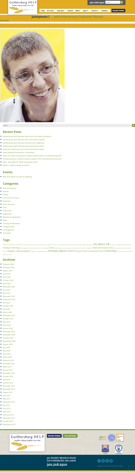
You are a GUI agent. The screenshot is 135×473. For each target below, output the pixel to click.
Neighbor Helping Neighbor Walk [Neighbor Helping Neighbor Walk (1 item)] (39, 252)
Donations (8, 200)
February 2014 (10, 416)
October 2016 (10, 377)
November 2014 (11, 403)
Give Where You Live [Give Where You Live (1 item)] (35, 248)
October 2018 (10, 339)
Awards (6, 191)
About (86, 11)
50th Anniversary (12, 188)
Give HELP (61, 11)
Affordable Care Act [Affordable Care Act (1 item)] (21, 245)
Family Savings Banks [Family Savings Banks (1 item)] (25, 248)
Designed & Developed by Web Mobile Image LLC (110, 467)
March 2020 (9, 313)
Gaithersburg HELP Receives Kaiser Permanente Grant (31, 145)
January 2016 (9, 384)
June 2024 (8, 285)
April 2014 (8, 413)
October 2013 (10, 422)
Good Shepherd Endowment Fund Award (24, 152)
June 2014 (8, 409)
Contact (95, 11)
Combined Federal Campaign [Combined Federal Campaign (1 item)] (74, 245)
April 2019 (8, 326)
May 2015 (8, 400)
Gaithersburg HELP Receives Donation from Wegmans (31, 142)
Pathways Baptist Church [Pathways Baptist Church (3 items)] (61, 251)
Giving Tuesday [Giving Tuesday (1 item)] (44, 248)
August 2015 (9, 393)
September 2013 (11, 426)
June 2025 (8, 275)
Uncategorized (10, 229)
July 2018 (7, 349)
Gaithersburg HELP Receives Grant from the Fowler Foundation (35, 136)
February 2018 (10, 361)
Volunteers (8, 232)
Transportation (11, 226)
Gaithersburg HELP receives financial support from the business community (42, 158)
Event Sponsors (11, 204)
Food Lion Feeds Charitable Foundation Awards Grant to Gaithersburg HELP (42, 155)
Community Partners (14, 197)
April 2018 (8, 355)
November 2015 (11, 390)
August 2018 (9, 345)
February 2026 (10, 265)
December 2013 (11, 419)
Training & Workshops (14, 223)
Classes (6, 194)
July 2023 (7, 291)
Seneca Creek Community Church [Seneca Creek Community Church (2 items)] (89, 252)
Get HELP (51, 11)
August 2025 (9, 272)
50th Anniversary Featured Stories (76, 16)
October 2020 (10, 307)
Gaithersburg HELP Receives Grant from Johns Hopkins (31, 139)
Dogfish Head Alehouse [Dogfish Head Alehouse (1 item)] (87, 245)
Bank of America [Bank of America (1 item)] (30, 245)
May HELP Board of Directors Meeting (22, 176)
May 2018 (8, 352)
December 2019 (11, 317)
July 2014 (7, 406)
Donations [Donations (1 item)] (112, 245)
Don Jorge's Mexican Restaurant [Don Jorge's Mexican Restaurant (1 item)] (123, 245)
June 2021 (8, 304)
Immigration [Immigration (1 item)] (89, 248)
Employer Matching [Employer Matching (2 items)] (11, 248)
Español (105, 11)
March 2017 (9, 368)
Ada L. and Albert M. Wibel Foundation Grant (26, 161)
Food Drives (9, 210)
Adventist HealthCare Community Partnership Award (30, 149)
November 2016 (11, 374)
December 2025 (11, 269)
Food (5, 207)
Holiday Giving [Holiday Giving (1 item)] (58, 248)
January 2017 (9, 371)
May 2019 (8, 323)
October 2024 (10, 281)
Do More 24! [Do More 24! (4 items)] (102, 244)
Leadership (8, 213)
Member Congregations (15, 216)
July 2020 (7, 310)
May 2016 (8, 381)
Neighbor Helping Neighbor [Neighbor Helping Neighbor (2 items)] (19, 252)
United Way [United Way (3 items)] (110, 251)
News (78, 11)
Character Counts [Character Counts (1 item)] (51, 245)
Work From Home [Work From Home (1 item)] (7, 256)
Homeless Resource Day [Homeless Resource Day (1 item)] (68, 248)
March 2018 (9, 358)
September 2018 (11, 342)
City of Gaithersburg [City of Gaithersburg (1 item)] (61, 245)
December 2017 (11, 365)
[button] (118, 10)
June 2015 (8, 397)
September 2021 (11, 301)
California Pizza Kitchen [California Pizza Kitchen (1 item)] (41, 245)
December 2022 (11, 297)
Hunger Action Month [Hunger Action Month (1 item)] (80, 248)
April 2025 (8, 278)
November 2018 (11, 336)
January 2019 (9, 329)
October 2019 (10, 320)
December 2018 (11, 333)
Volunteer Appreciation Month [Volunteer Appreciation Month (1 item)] (124, 252)
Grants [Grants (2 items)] (51, 248)
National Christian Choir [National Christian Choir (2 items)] (103, 248)
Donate (70, 11)
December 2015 (11, 387)
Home (43, 11)
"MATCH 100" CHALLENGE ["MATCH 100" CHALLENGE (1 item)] (9, 245)
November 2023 (11, 288)
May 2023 (8, 294)
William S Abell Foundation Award (20, 165)
